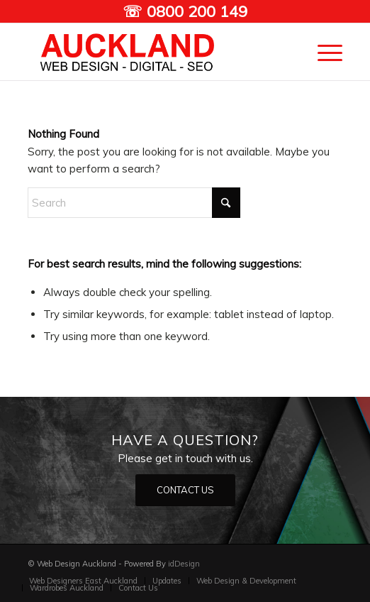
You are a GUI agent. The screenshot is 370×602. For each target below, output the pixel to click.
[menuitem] (322, 51)
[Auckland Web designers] (153, 51)
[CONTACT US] (185, 490)
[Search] (134, 202)
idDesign (184, 564)
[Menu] (322, 51)
